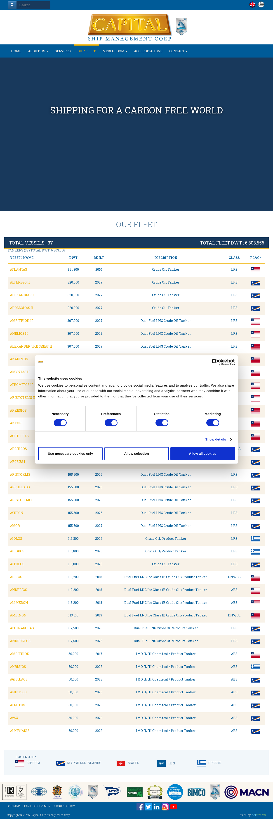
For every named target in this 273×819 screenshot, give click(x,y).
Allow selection (136, 453)
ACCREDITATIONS (148, 51)
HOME (16, 51)
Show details (215, 439)
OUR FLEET (87, 51)
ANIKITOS (18, 692)
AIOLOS (16, 538)
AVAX (14, 718)
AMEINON (18, 615)
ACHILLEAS (19, 436)
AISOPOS (17, 551)
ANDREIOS (18, 590)
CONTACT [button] (178, 51)
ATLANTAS (18, 269)
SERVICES (63, 51)
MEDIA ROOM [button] (115, 51)
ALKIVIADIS (20, 731)
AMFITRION (20, 654)
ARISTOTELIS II (22, 397)
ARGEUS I (17, 461)
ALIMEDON (19, 602)
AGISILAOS (19, 679)
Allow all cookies (202, 453)
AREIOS (16, 577)
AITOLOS (17, 564)
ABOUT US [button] (38, 51)
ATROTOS (17, 705)
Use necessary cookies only (70, 453)
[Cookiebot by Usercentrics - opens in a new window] (215, 362)
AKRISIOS (18, 666)
